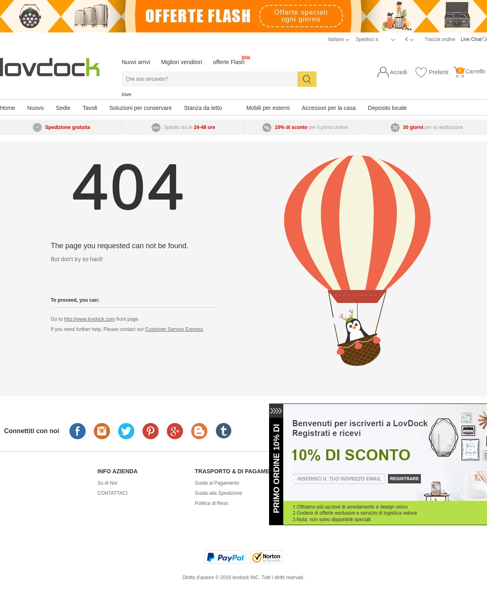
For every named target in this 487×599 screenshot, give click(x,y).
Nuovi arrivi (136, 62)
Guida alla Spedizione (218, 493)
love (126, 94)
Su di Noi (107, 483)
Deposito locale (387, 108)
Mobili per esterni (268, 108)
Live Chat (471, 39)
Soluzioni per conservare (140, 108)
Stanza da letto (203, 108)
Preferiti (431, 72)
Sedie (63, 108)
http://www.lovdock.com (89, 319)
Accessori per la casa (329, 108)
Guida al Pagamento (217, 483)
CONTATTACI (112, 493)
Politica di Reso (211, 503)
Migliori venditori (181, 62)
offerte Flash (229, 62)
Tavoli (90, 108)
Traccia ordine (440, 39)
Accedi (398, 72)
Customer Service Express (174, 329)
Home (7, 108)
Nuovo (35, 108)
